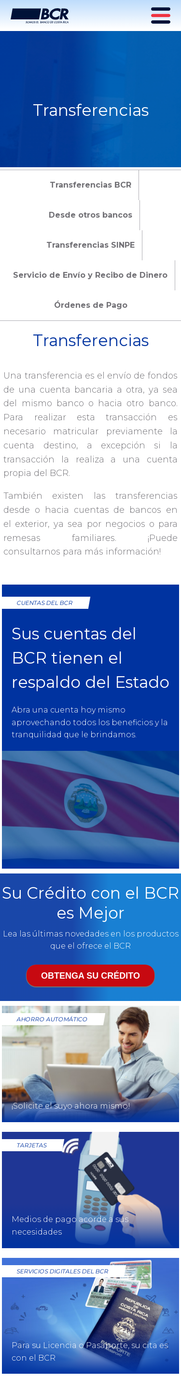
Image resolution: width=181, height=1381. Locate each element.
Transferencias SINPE (90, 245)
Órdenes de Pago (90, 305)
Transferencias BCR (90, 185)
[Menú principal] (161, 15)
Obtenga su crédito (90, 976)
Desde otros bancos (90, 215)
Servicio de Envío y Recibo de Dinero (90, 275)
